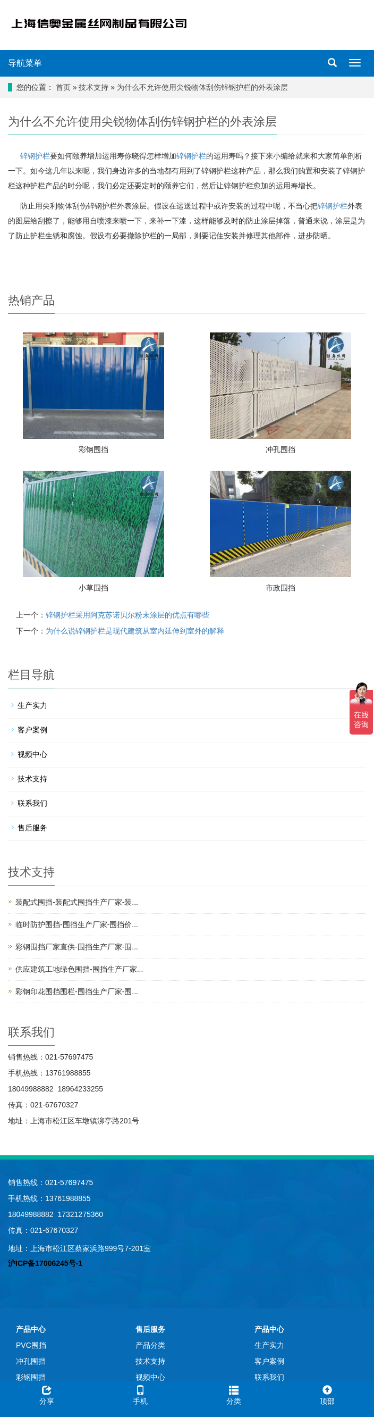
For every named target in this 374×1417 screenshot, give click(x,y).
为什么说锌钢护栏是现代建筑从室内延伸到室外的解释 (135, 631)
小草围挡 (93, 588)
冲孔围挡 (280, 449)
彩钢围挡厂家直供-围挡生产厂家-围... (76, 947)
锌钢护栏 (34, 156)
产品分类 (150, 1345)
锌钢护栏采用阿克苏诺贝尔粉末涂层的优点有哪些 (127, 615)
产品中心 (31, 1329)
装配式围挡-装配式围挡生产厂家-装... (76, 902)
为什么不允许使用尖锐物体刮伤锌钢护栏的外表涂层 (202, 87)
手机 (140, 1393)
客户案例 (32, 730)
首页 (63, 87)
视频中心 (32, 754)
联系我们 (32, 803)
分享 (47, 1393)
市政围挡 (280, 588)
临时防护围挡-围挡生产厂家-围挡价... (76, 924)
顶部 (327, 1393)
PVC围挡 (31, 1345)
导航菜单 (25, 63)
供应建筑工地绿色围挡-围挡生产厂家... (79, 969)
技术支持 (93, 87)
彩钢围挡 (93, 449)
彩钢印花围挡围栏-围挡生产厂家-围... (76, 991)
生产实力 (32, 705)
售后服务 (32, 827)
